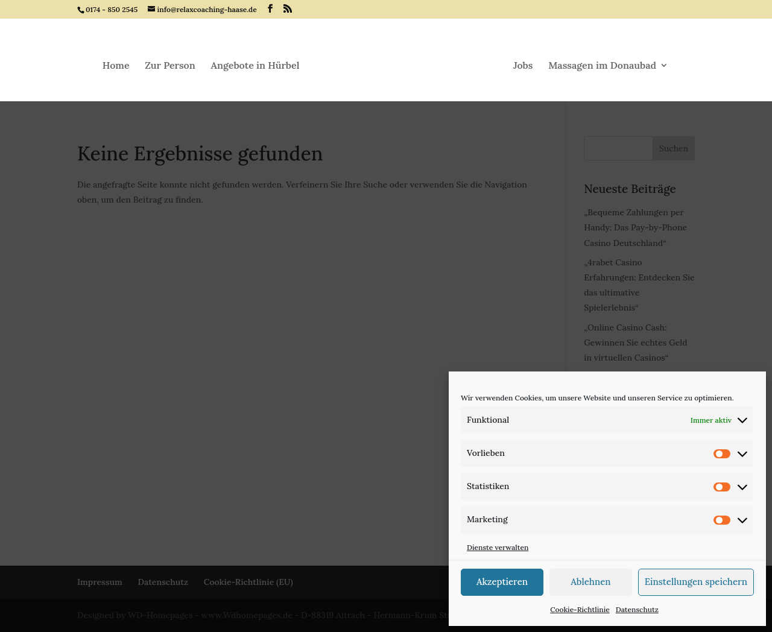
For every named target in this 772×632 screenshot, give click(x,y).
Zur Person (170, 66)
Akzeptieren (502, 581)
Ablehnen (590, 581)
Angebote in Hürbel (255, 66)
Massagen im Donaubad (602, 66)
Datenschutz (637, 609)
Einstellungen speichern (696, 581)
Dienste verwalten (497, 547)
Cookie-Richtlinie (580, 609)
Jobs (523, 66)
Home (116, 66)
